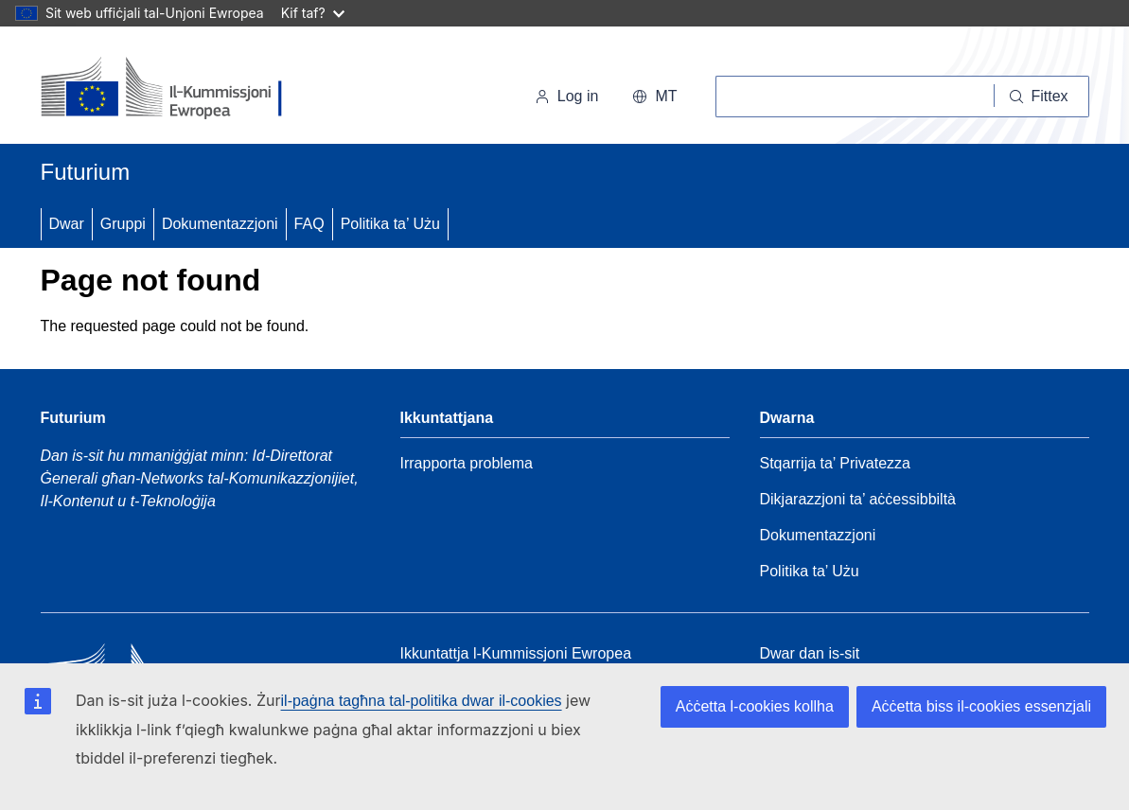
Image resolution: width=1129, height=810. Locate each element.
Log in (567, 96)
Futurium (86, 172)
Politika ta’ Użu (390, 224)
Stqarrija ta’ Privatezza (835, 463)
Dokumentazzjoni (220, 224)
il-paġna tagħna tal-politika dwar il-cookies (421, 701)
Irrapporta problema (467, 463)
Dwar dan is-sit (810, 653)
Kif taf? (312, 13)
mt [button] (654, 96)
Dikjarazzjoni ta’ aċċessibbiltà (858, 499)
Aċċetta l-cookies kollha (755, 706)
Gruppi (123, 224)
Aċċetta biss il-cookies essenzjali (981, 706)
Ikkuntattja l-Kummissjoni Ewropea (516, 653)
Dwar (66, 224)
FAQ (309, 224)
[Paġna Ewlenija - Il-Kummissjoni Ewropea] (171, 89)
